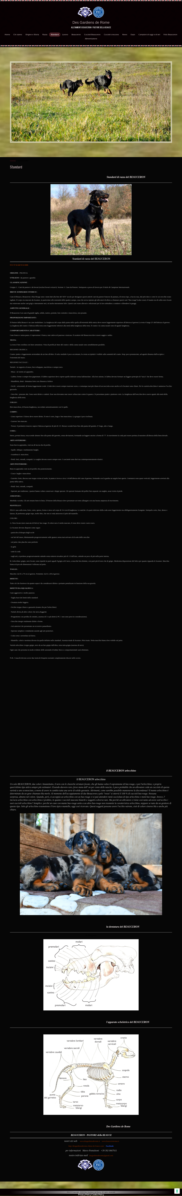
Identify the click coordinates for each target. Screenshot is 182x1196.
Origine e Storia (32, 34)
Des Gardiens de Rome (90, 22)
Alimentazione (91, 38)
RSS (68, 1192)
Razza (44, 34)
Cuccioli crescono (111, 34)
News (124, 34)
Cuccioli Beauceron (92, 34)
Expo (133, 34)
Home (7, 34)
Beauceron (76, 34)
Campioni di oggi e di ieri (149, 34)
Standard (55, 34)
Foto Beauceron (170, 34)
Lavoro (65, 34)
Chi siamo (17, 34)
